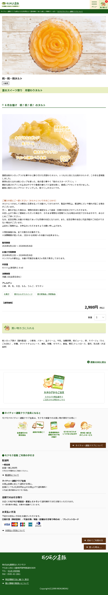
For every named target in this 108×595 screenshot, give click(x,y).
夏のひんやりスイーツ (23, 294)
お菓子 (6, 294)
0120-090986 (14, 570)
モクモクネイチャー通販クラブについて (70, 11)
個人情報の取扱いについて (17, 583)
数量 (90, 317)
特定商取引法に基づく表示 (17, 579)
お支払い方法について (15, 530)
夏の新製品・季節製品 (46, 294)
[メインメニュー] (94, 4)
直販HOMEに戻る (98, 362)
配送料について (12, 475)
